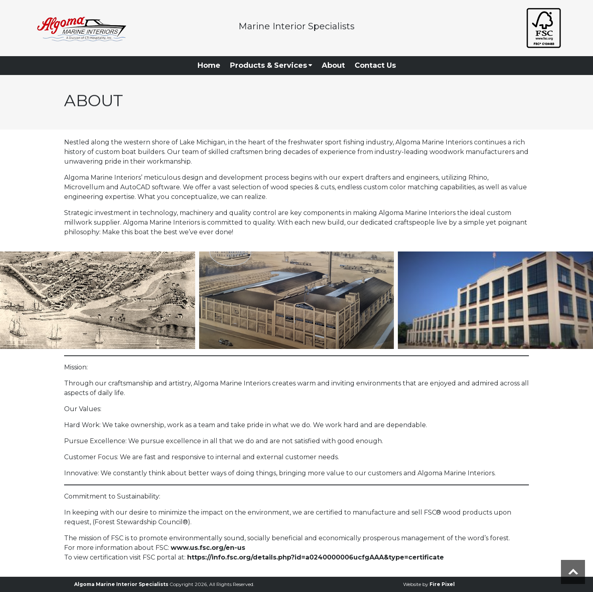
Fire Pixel (442, 584)
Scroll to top (573, 572)
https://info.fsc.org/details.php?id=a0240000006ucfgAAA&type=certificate (315, 557)
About (333, 65)
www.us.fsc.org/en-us (208, 547)
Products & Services (271, 65)
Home (209, 65)
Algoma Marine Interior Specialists (121, 584)
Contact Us (375, 65)
